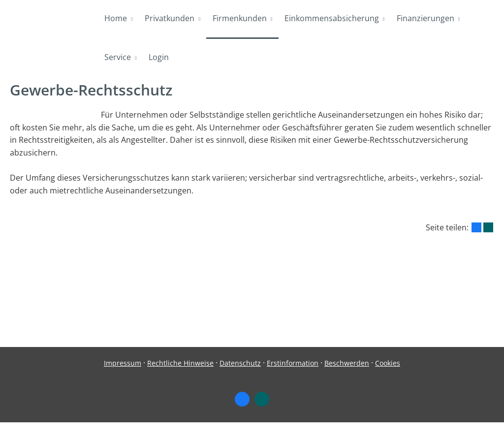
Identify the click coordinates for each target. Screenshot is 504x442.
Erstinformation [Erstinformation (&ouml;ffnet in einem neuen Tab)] (292, 382)
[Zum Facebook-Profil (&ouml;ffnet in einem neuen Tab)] (242, 418)
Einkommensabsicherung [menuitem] (331, 18)
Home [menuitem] (115, 18)
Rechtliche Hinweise (180, 382)
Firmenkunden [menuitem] (239, 18)
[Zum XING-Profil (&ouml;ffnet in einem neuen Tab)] (261, 418)
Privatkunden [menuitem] (169, 18)
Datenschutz (240, 382)
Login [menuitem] (159, 58)
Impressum (122, 382)
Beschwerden (346, 382)
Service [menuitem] (117, 58)
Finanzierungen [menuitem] (424, 18)
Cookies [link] (387, 382)
